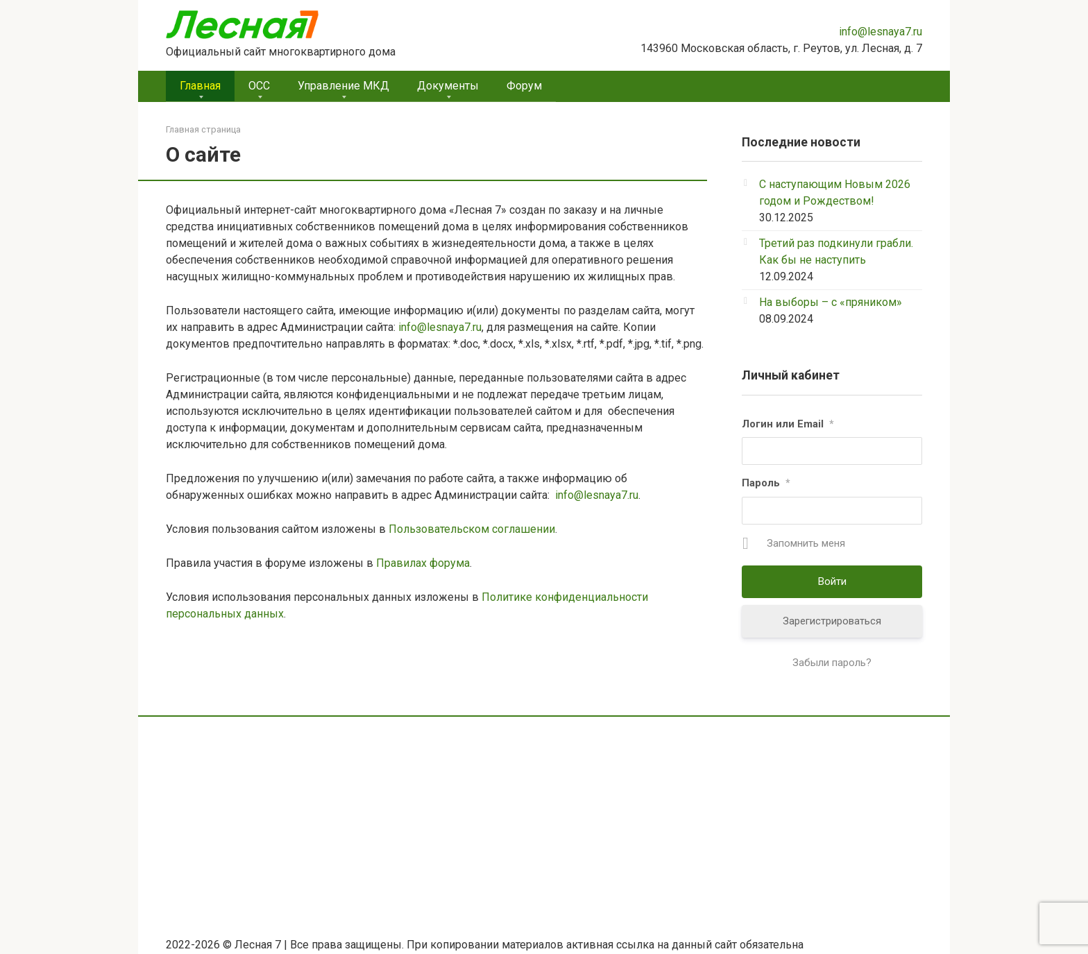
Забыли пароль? (832, 662)
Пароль (766, 483)
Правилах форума (423, 563)
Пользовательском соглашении (472, 529)
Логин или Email (788, 424)
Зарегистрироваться (832, 621)
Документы (448, 85)
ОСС (259, 85)
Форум (524, 85)
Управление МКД (343, 85)
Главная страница (203, 129)
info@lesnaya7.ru (880, 31)
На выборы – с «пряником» (830, 302)
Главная (200, 85)
